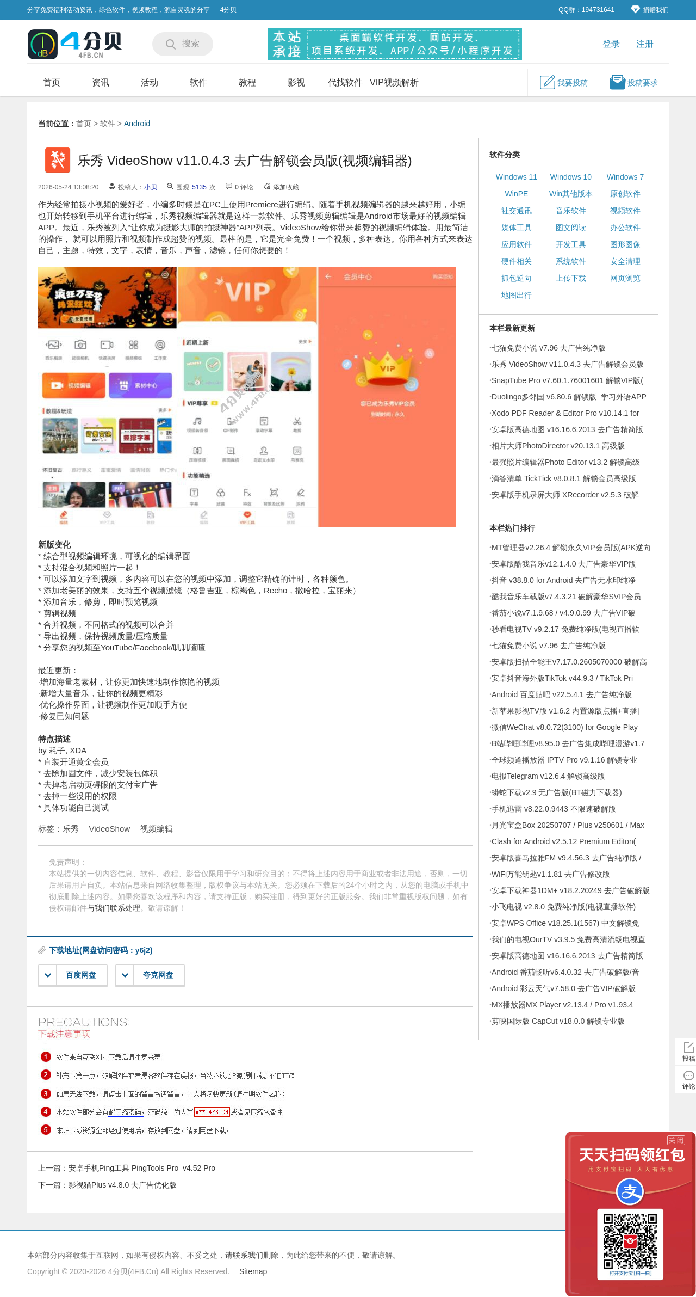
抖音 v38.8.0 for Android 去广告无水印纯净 (564, 580)
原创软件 (625, 193)
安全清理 (625, 261)
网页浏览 (625, 278)
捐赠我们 (650, 9)
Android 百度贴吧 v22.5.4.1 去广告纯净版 (562, 694)
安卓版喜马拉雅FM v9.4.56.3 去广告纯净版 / (566, 857)
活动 (149, 82)
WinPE (517, 193)
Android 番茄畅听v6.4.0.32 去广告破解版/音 (565, 972)
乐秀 (71, 828)
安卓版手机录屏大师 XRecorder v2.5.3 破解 (565, 494)
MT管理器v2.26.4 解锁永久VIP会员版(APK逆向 (571, 547)
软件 (198, 82)
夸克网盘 (147, 975)
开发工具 (571, 244)
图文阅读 (571, 227)
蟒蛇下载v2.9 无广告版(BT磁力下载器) (557, 792)
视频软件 (625, 210)
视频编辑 (156, 828)
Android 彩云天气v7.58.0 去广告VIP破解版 (564, 988)
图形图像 (625, 244)
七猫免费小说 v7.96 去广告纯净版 (549, 347)
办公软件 (625, 227)
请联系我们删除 (251, 1255)
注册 (645, 43)
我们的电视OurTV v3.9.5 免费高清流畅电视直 (568, 939)
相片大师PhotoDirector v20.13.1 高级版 (558, 445)
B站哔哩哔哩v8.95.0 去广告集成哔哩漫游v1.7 (568, 743)
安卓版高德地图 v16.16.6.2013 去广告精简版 (567, 429)
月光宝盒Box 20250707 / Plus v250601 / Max (568, 825)
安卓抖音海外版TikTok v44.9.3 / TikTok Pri (562, 678)
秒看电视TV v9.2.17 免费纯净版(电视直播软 (565, 629)
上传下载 (571, 278)
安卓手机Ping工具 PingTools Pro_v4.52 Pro (142, 1168)
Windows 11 (516, 177)
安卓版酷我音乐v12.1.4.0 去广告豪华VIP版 (564, 564)
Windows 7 (625, 177)
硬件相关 (516, 261)
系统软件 (571, 261)
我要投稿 (563, 82)
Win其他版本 (571, 193)
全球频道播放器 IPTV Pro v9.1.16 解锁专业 (564, 759)
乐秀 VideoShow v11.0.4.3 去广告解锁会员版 (568, 364)
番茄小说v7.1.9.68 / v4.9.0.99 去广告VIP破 (564, 612)
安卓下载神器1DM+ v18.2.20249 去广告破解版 (571, 890)
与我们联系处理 (113, 907)
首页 (51, 82)
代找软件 (345, 82)
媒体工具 (516, 227)
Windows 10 (571, 177)
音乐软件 (571, 210)
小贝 (150, 187)
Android (137, 123)
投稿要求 (633, 82)
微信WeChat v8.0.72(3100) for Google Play (565, 727)
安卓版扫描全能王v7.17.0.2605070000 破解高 (569, 661)
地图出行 (516, 295)
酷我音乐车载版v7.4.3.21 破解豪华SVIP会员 (566, 596)
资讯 (100, 82)
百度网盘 (70, 975)
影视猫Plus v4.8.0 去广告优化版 (123, 1185)
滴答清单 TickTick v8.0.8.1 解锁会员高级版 (564, 478)
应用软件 (516, 244)
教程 (247, 82)
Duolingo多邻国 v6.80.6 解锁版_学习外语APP (569, 396)
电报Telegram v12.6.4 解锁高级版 (548, 776)
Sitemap (253, 1271)
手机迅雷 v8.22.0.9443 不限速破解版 (554, 808)
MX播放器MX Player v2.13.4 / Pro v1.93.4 (562, 1004)
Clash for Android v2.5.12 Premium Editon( (564, 841)
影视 (296, 82)
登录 (611, 43)
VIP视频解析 (394, 82)
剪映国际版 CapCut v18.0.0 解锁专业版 (558, 1021)
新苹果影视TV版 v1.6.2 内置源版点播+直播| (565, 710)
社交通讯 (516, 210)
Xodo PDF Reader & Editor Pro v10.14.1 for (565, 413)
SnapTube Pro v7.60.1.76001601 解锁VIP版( (567, 380)
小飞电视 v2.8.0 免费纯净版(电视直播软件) (564, 906)
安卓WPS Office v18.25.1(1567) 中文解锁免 (565, 923)
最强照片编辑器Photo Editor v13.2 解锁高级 (566, 462)
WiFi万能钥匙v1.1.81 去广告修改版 (551, 874)
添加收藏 (286, 187)
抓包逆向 (516, 278)
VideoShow (109, 828)
